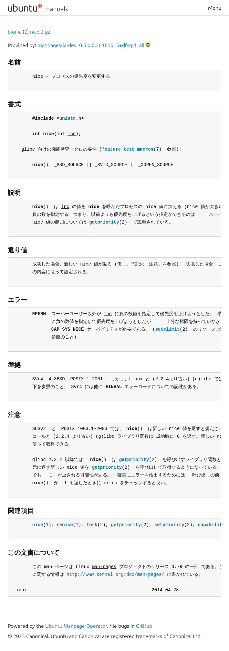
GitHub (144, 626)
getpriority (104, 222)
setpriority (169, 525)
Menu (214, 8)
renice (65, 525)
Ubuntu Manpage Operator (76, 626)
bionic (14, 32)
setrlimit (167, 329)
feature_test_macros (127, 149)
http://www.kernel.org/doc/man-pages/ (115, 574)
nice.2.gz (40, 32)
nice (37, 525)
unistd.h (70, 118)
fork (92, 525)
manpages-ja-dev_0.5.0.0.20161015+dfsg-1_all (90, 45)
